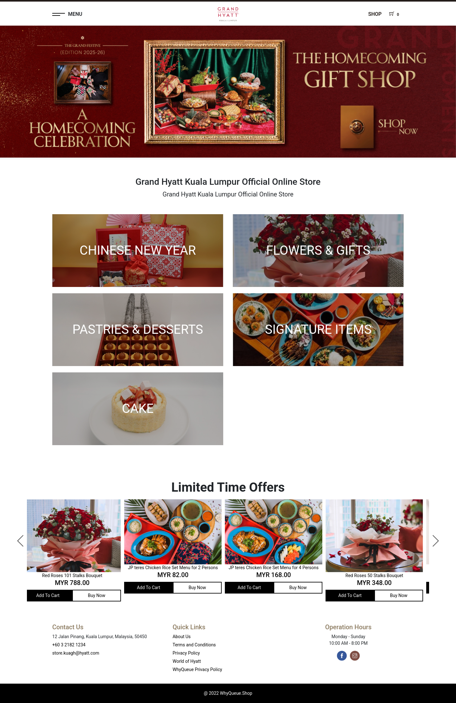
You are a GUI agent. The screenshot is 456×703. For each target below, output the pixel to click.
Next (432, 538)
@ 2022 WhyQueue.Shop (228, 693)
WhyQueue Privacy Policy (197, 669)
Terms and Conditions (194, 644)
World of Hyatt (187, 661)
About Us (182, 636)
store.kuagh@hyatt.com (75, 653)
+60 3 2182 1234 (69, 644)
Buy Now (101, 595)
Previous (17, 538)
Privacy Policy (186, 653)
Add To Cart (53, 595)
